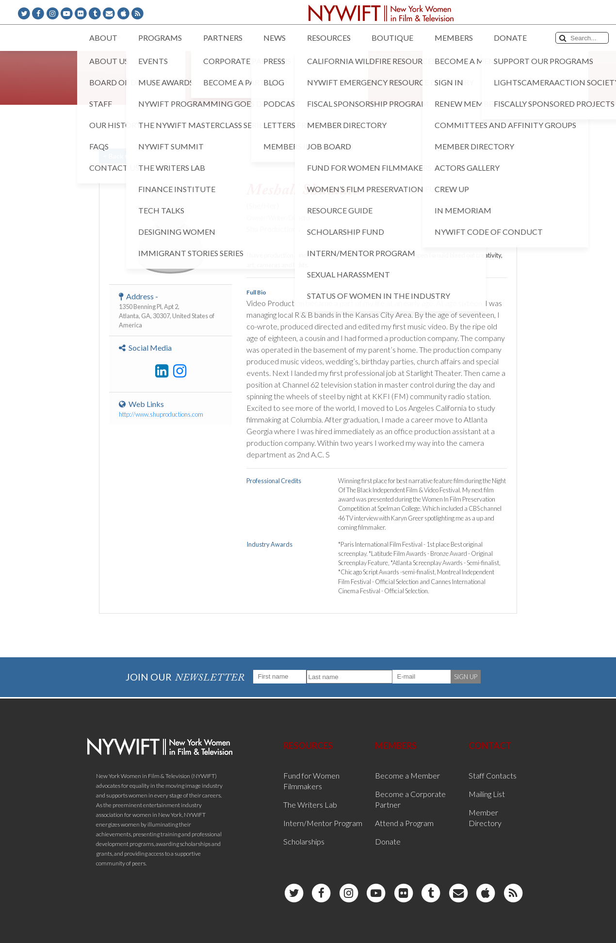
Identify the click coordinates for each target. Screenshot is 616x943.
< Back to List (123, 156)
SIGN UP (465, 677)
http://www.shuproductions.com (161, 414)
